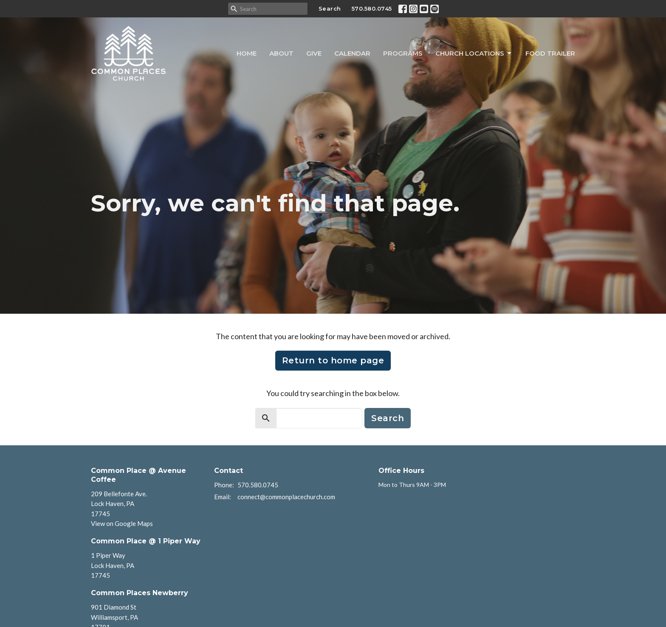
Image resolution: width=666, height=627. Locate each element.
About (281, 53)
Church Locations (474, 53)
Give (314, 53)
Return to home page (333, 360)
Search (330, 8)
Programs (403, 53)
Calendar (352, 53)
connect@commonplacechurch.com (286, 496)
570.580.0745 (372, 8)
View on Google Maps (122, 523)
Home (247, 53)
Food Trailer (550, 53)
